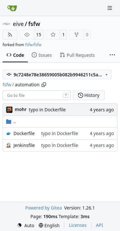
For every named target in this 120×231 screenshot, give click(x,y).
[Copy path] (44, 84)
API (99, 225)
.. (11, 121)
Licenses (78, 225)
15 (38, 34)
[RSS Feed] (10, 34)
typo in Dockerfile (47, 110)
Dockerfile (24, 133)
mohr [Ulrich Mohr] (21, 109)
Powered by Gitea (43, 208)
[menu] (25, 225)
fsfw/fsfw (33, 44)
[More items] (112, 55)
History (89, 95)
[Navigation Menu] (110, 8)
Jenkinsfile (24, 145)
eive (18, 24)
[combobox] (37, 95)
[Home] (12, 8)
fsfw (34, 24)
